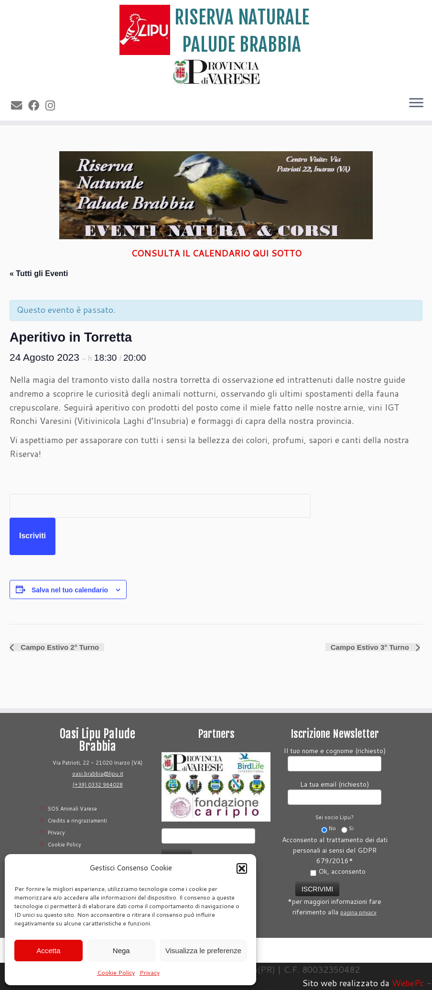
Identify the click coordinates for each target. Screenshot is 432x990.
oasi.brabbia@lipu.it (97, 774)
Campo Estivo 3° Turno (371, 647)
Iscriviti (32, 536)
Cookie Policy (116, 972)
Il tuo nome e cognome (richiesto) (335, 758)
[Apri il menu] (416, 103)
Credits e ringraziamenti (77, 820)
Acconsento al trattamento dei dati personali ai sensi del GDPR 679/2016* (335, 855)
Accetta (48, 950)
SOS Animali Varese (72, 808)
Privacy (150, 972)
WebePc (408, 983)
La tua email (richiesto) (334, 791)
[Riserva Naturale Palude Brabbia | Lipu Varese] (216, 30)
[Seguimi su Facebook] (36, 105)
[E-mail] (19, 105)
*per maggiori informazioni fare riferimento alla (334, 898)
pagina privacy (358, 912)
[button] (242, 868)
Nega (121, 950)
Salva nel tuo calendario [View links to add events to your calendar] (70, 590)
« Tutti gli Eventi (39, 273)
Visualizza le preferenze (203, 950)
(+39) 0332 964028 (98, 785)
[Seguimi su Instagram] (53, 105)
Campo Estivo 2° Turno (59, 647)
